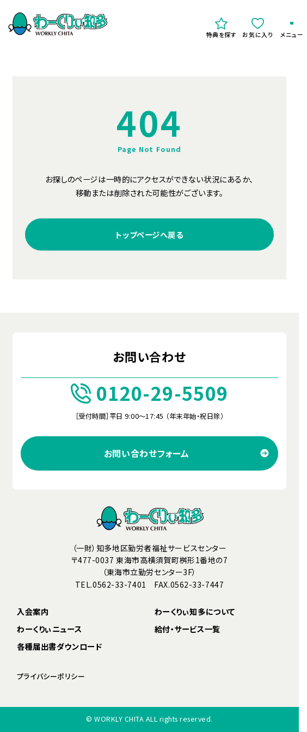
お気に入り (257, 28)
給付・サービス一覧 (187, 628)
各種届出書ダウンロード (59, 646)
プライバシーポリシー (51, 676)
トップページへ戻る (149, 234)
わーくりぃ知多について (195, 611)
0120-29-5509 (150, 392)
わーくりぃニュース (49, 628)
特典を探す (221, 28)
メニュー (291, 31)
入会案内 (32, 611)
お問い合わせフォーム (146, 453)
